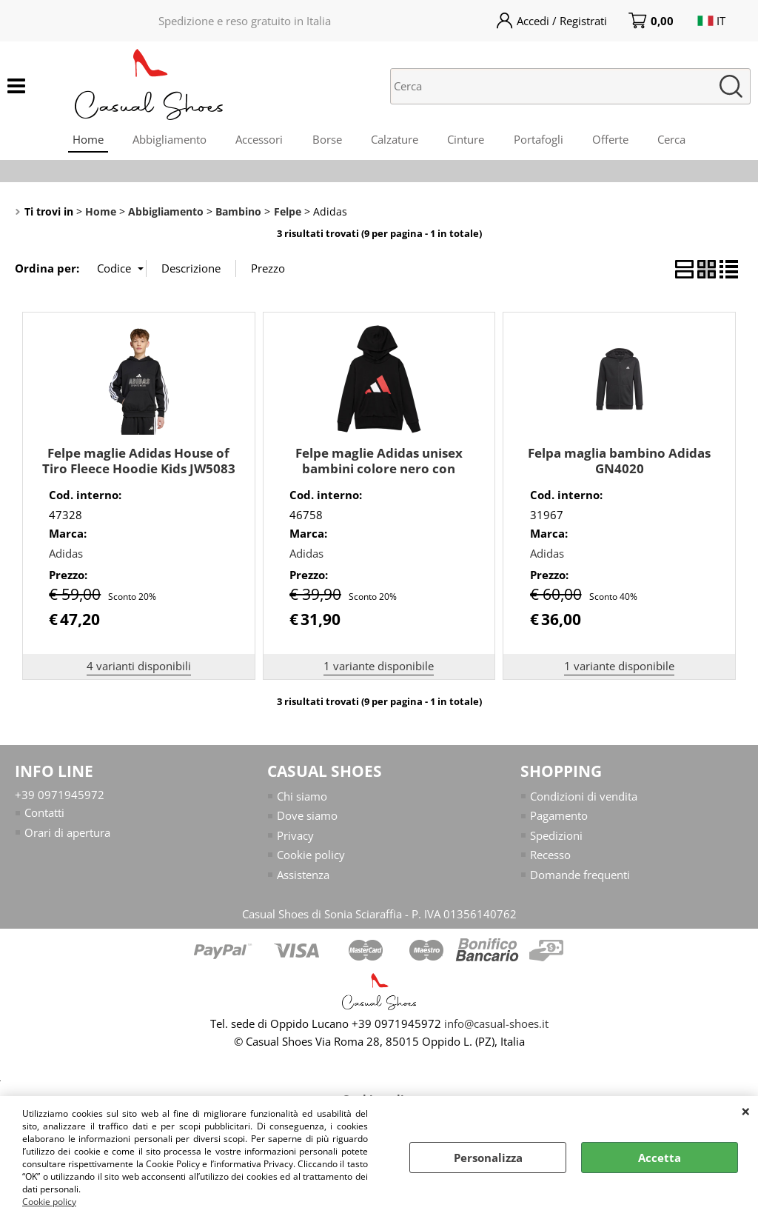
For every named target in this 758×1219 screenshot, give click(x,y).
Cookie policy (49, 1201)
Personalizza (488, 1157)
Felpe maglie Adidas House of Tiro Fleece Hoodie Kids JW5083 (138, 462)
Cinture (466, 140)
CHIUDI (746, 1110)
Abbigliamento (168, 140)
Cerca (674, 140)
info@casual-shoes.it (496, 1025)
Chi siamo (302, 797)
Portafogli (539, 140)
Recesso (550, 856)
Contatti (44, 813)
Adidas (66, 554)
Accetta (659, 1157)
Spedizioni (556, 836)
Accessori (258, 140)
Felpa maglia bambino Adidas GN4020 (619, 462)
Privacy (295, 836)
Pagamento (559, 816)
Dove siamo (307, 816)
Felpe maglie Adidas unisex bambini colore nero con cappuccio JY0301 (379, 469)
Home (85, 140)
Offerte (612, 140)
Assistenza (303, 876)
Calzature (394, 140)
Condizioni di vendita (583, 797)
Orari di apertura (67, 833)
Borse (326, 140)
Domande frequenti (580, 876)
